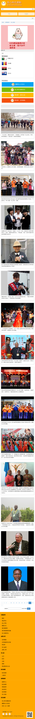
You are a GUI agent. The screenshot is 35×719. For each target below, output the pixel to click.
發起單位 (4, 620)
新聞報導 (7, 22)
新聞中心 (4, 682)
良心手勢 (4, 623)
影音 (3, 658)
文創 (3, 661)
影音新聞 (4, 684)
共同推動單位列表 (6, 642)
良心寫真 (13, 22)
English (26, 13)
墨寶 (3, 663)
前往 (29, 608)
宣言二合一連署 (6, 706)
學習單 (3, 644)
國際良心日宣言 (6, 703)
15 (24, 602)
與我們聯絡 (5, 711)
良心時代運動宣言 (6, 701)
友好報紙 (4, 692)
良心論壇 (4, 647)
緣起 (3, 618)
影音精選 (4, 672)
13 (19, 602)
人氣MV (4, 675)
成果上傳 (4, 649)
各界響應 (4, 639)
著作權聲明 (5, 628)
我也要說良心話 (6, 666)
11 (13, 602)
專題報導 (4, 687)
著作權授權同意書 (6, 630)
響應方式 (4, 625)
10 (11, 602)
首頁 (3, 22)
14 (21, 602)
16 (27, 602)
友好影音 (4, 689)
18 (32, 602)
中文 (9, 13)
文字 (3, 656)
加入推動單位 (5, 633)
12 (16, 602)
